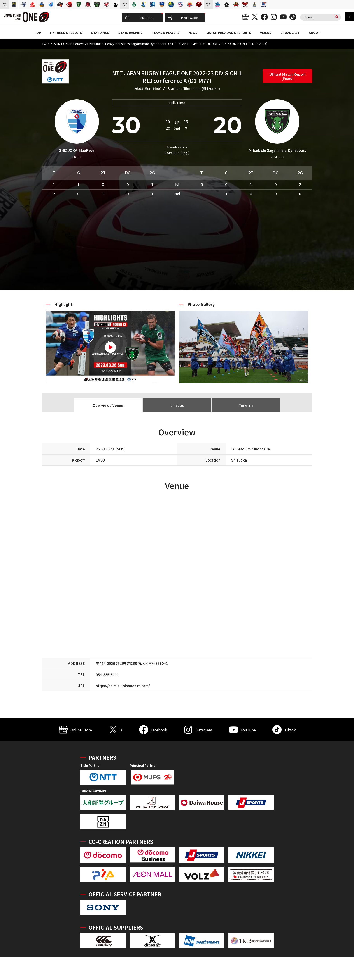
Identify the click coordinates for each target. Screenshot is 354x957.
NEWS (193, 32)
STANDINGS (100, 32)
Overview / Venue (108, 405)
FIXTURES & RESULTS (66, 32)
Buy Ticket (139, 17)
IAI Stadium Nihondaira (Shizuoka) (191, 88)
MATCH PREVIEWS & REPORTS (228, 32)
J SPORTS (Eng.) (177, 152)
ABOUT (314, 32)
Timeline (246, 405)
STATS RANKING (130, 32)
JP (349, 16)
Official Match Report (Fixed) (287, 76)
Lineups (177, 405)
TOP (37, 32)
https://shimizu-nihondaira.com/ (123, 685)
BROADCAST (290, 32)
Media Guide (183, 17)
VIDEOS (265, 32)
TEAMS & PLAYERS (165, 32)
